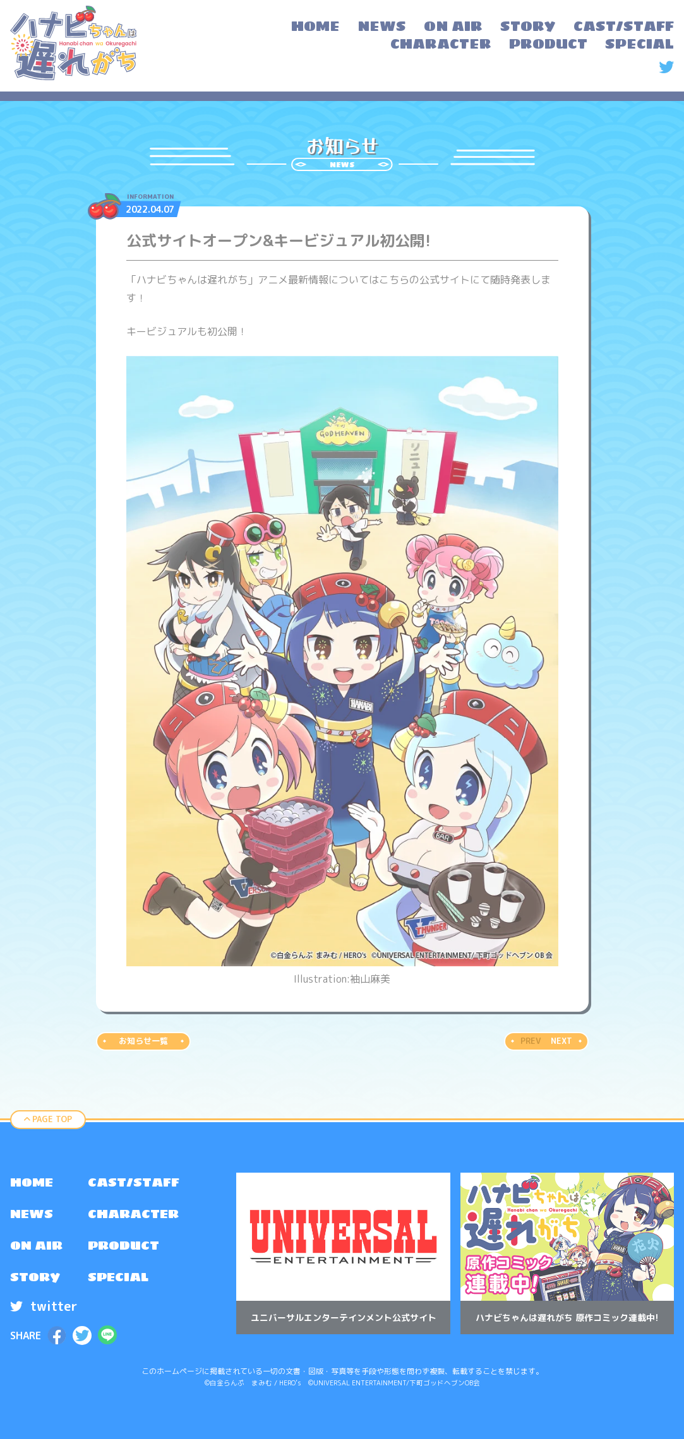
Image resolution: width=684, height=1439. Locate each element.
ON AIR (36, 1245)
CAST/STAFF (133, 1182)
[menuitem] (315, 28)
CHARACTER (133, 1214)
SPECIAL (118, 1277)
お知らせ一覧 (143, 1040)
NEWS (31, 1214)
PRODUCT (123, 1245)
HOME (31, 1182)
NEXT (561, 1040)
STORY (35, 1277)
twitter (43, 1306)
